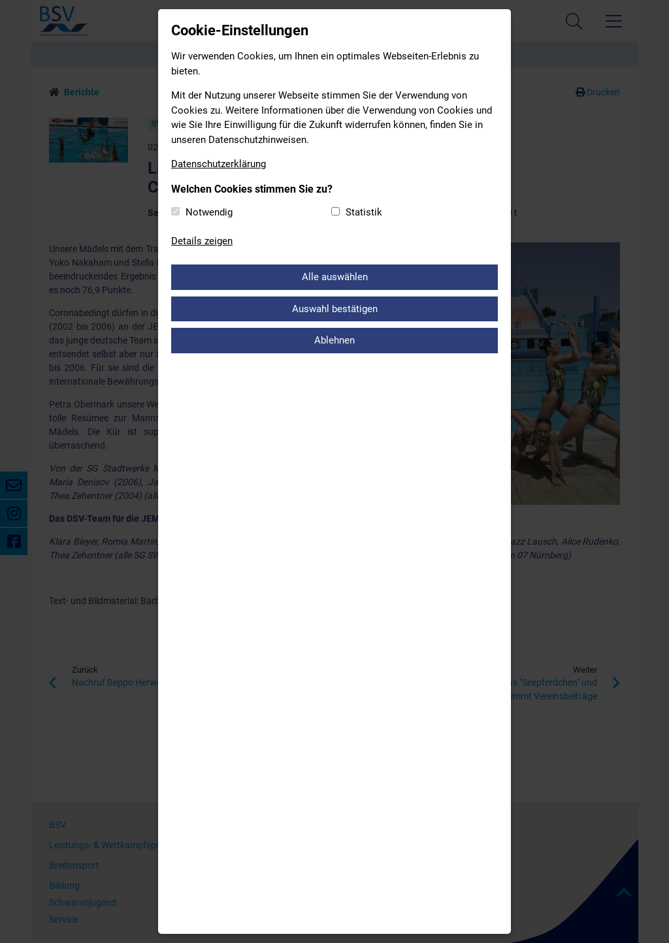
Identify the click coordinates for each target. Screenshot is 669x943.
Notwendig (209, 212)
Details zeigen (202, 241)
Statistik (364, 212)
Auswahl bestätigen (335, 309)
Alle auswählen (335, 277)
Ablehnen (334, 340)
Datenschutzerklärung (218, 164)
